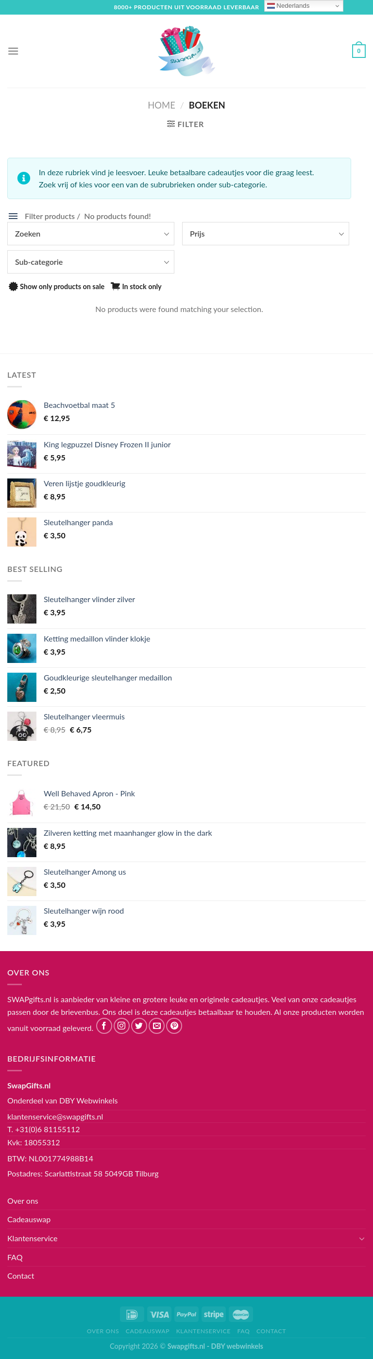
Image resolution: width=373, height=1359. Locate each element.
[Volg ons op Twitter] (139, 1026)
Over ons (22, 1200)
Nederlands (288, 6)
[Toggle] (362, 1238)
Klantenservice (32, 1238)
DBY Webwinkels (88, 1100)
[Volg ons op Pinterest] (174, 1026)
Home (161, 105)
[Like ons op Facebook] (104, 1026)
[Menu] (13, 51)
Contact (20, 1275)
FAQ (14, 1257)
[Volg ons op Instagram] (122, 1026)
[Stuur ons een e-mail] (157, 1026)
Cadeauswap (29, 1219)
